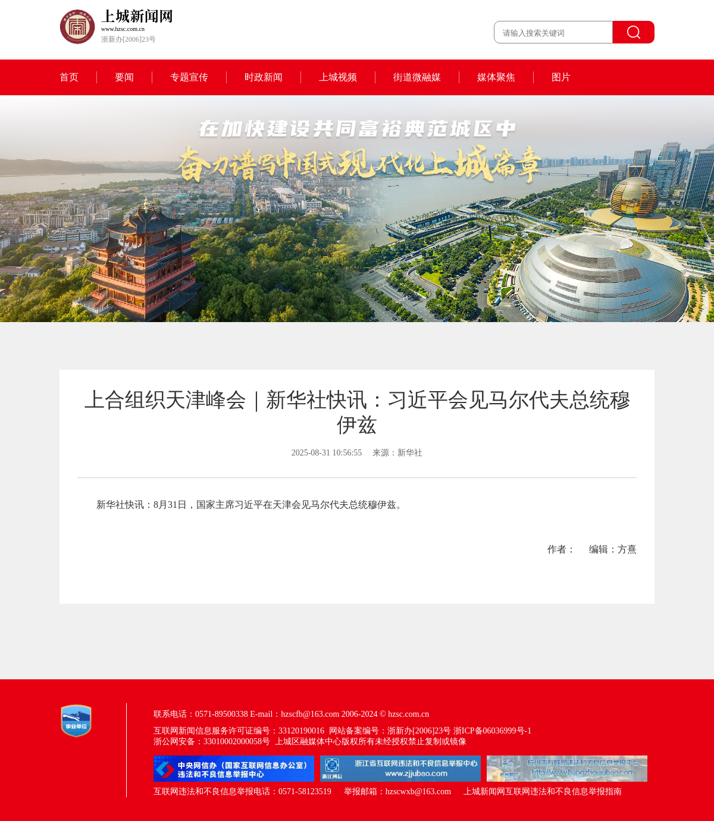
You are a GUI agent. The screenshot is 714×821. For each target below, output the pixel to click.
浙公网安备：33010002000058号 (212, 741)
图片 (561, 77)
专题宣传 (189, 77)
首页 (69, 77)
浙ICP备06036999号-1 (492, 730)
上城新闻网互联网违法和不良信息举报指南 (543, 791)
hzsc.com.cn (408, 714)
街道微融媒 (417, 77)
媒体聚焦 (496, 77)
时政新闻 (264, 77)
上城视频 (338, 77)
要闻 (124, 77)
